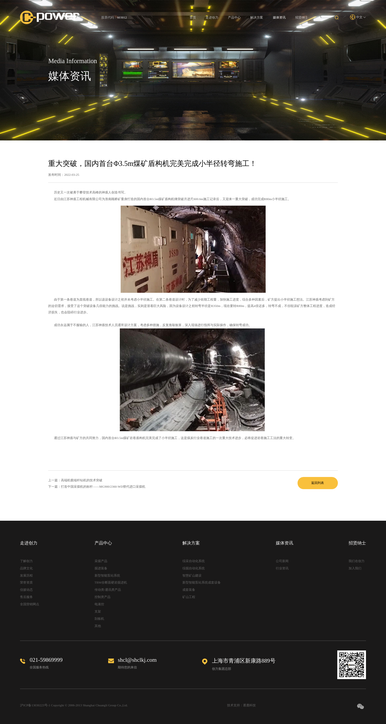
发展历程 (26, 575)
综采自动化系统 (193, 561)
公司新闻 (282, 561)
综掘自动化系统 (193, 568)
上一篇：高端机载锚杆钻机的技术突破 (75, 480)
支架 (98, 611)
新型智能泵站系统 (107, 575)
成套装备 (188, 589)
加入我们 (355, 568)
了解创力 (26, 561)
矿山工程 (188, 597)
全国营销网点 (29, 604)
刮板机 (99, 618)
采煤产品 (101, 561)
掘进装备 (101, 568)
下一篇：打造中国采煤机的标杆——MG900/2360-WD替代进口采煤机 (96, 486)
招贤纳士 (301, 17)
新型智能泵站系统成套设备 (201, 582)
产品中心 (234, 17)
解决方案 (256, 17)
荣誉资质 (26, 582)
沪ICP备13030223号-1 (35, 705)
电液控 (99, 604)
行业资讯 (282, 568)
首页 (193, 17)
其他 (98, 626)
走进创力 (212, 17)
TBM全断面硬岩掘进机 (111, 582)
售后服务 (26, 597)
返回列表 (317, 483)
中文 (358, 17)
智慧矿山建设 (192, 575)
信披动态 (26, 589)
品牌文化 (26, 568)
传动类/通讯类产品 (108, 589)
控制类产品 (102, 597)
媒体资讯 (279, 17)
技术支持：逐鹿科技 (241, 705)
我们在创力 (357, 561)
